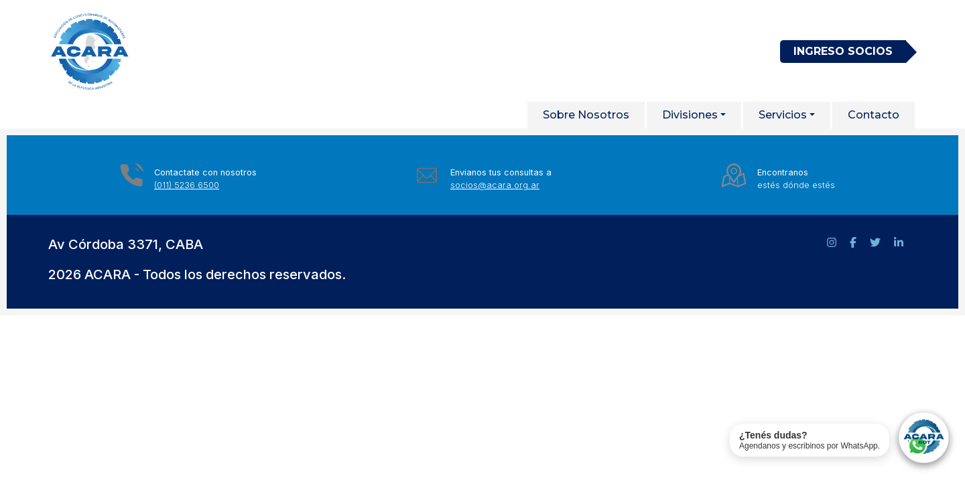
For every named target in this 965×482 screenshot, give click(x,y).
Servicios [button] (783, 114)
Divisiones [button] (690, 114)
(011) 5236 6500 (186, 185)
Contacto (873, 114)
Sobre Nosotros (586, 114)
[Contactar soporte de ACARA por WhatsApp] (841, 440)
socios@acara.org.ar (494, 185)
